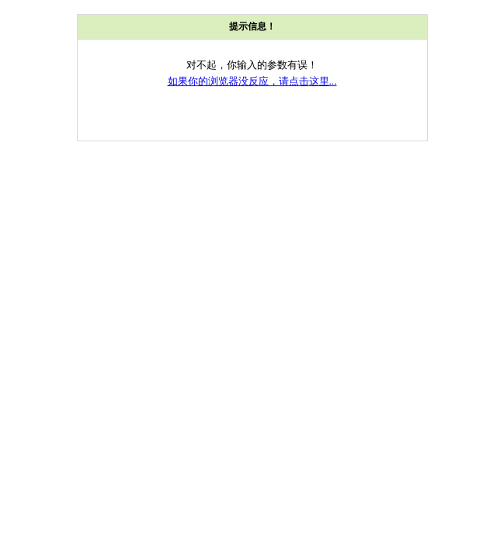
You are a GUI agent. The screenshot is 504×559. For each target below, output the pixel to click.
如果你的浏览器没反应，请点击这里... (252, 81)
